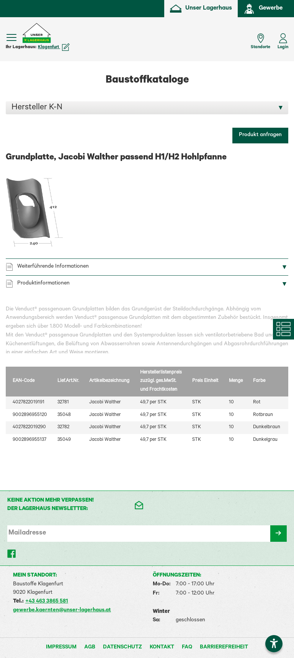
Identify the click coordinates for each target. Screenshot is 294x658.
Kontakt (162, 648)
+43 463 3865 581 (46, 602)
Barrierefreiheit (224, 648)
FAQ (187, 648)
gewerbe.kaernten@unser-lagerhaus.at (62, 611)
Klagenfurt (54, 47)
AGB (89, 648)
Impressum (61, 648)
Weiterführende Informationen (53, 267)
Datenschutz (122, 648)
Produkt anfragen (260, 135)
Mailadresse (27, 533)
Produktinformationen (43, 284)
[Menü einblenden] (11, 37)
